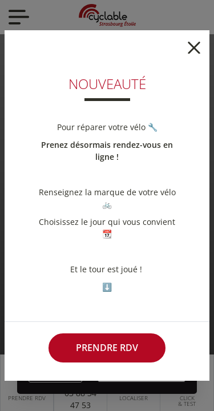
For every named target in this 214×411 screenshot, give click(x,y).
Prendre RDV (107, 347)
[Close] (194, 46)
